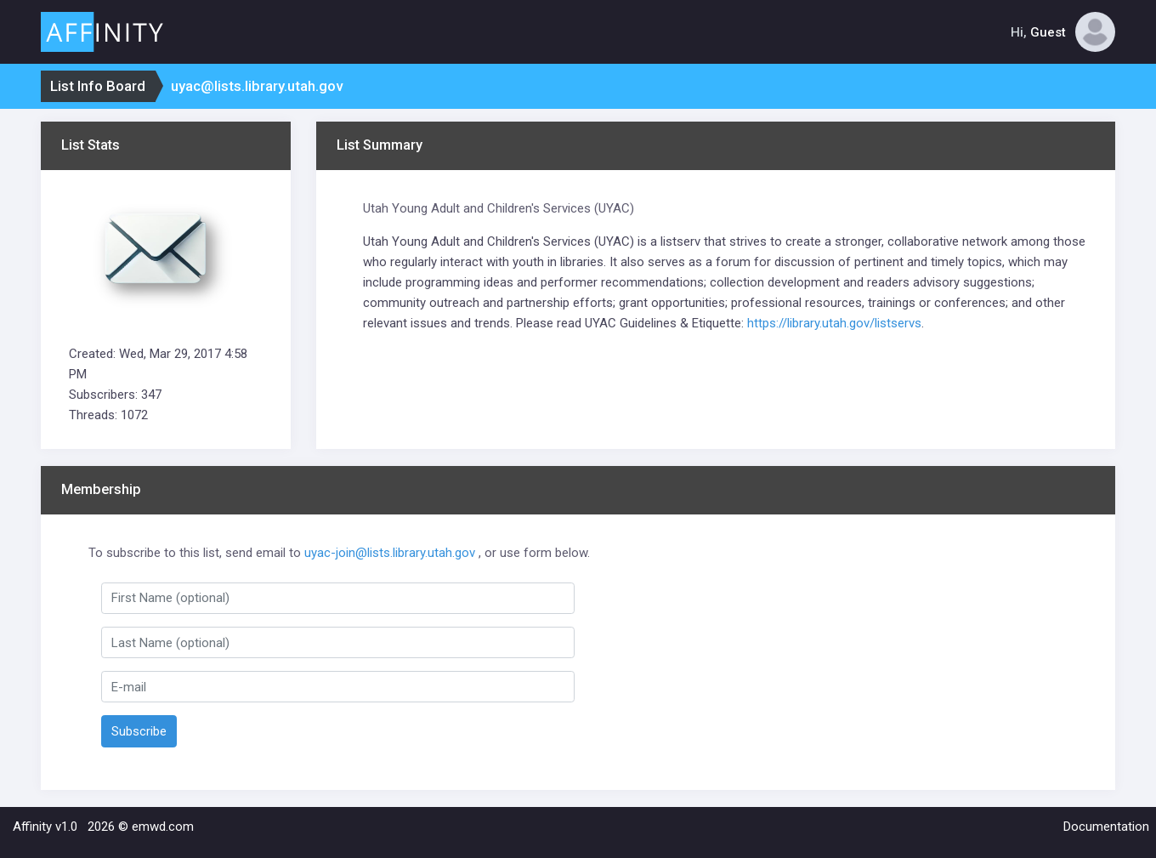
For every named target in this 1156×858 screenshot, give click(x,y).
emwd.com (163, 826)
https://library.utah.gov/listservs (834, 323)
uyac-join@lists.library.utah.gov (389, 552)
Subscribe (139, 731)
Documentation (1106, 826)
